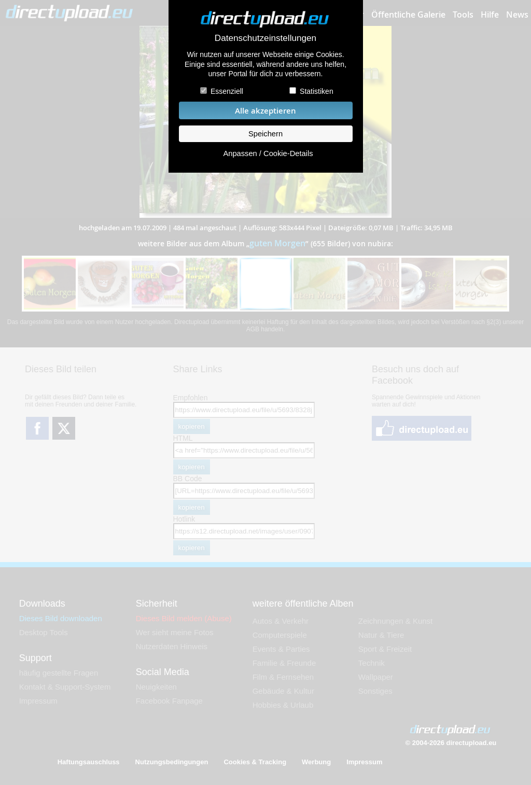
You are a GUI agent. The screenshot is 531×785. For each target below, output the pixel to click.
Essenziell (227, 91)
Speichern (265, 134)
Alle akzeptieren (265, 111)
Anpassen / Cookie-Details (268, 153)
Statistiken (316, 91)
